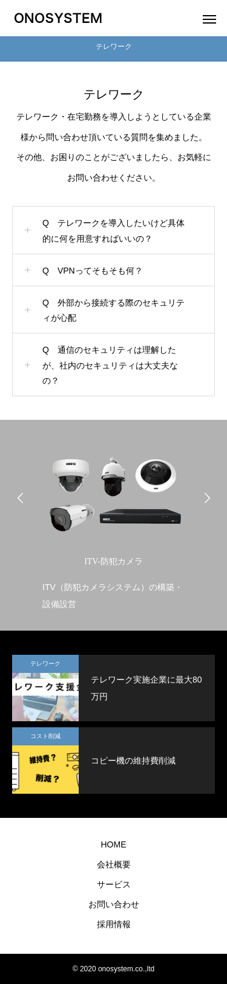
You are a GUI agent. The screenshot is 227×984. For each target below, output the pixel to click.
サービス (114, 884)
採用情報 (114, 924)
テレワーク (45, 663)
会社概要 (114, 864)
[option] (113, 528)
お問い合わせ (113, 904)
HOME (114, 844)
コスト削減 (45, 736)
